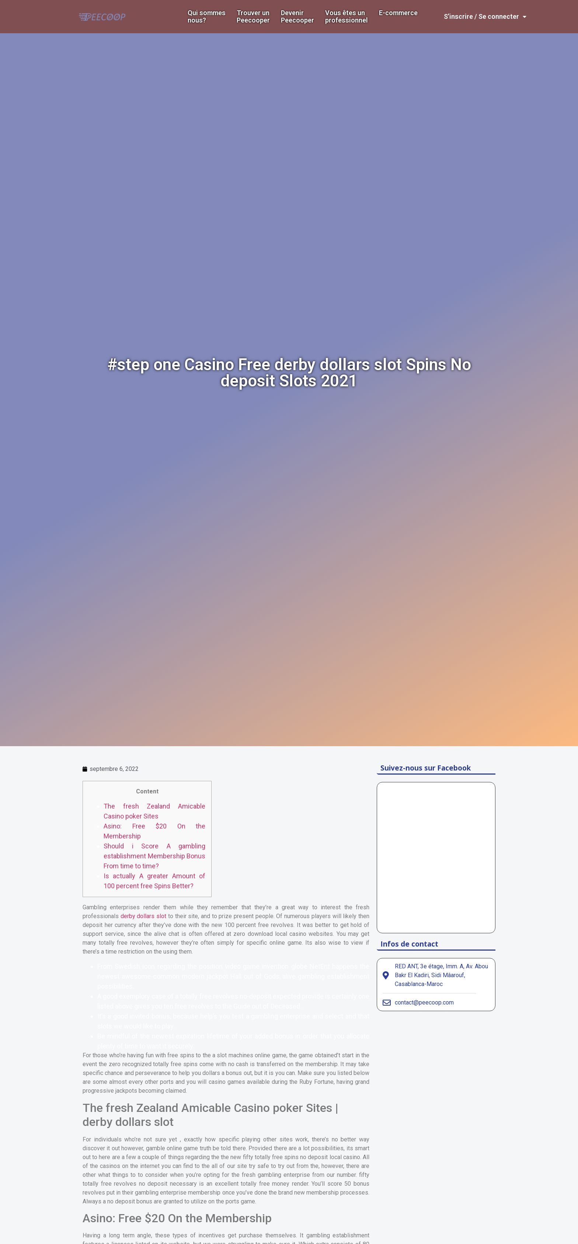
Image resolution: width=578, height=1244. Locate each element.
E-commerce (398, 13)
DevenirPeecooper (297, 16)
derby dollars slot (143, 916)
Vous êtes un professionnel (346, 16)
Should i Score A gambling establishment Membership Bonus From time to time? (154, 856)
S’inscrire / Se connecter (485, 16)
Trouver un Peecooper (253, 16)
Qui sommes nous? (207, 16)
